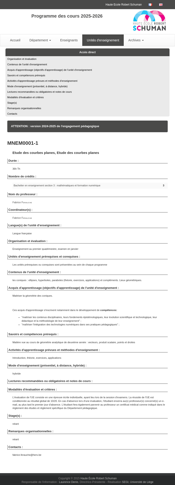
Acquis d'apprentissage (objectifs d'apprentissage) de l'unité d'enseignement (49, 70)
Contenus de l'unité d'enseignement (27, 64)
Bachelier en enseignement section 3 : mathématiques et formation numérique (57, 185)
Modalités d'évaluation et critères (25, 97)
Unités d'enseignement (103, 40)
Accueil (15, 40)
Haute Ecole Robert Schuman (124, 4)
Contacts (12, 113)
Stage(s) (12, 102)
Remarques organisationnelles (24, 108)
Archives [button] (136, 40)
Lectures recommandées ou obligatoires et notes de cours (39, 91)
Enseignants (69, 40)
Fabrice (22, 202)
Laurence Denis (68, 482)
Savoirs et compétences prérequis (26, 75)
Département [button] (40, 40)
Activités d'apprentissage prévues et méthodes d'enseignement (42, 80)
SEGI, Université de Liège (137, 482)
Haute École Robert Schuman (98, 478)
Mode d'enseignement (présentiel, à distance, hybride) (37, 86)
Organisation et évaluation (21, 59)
